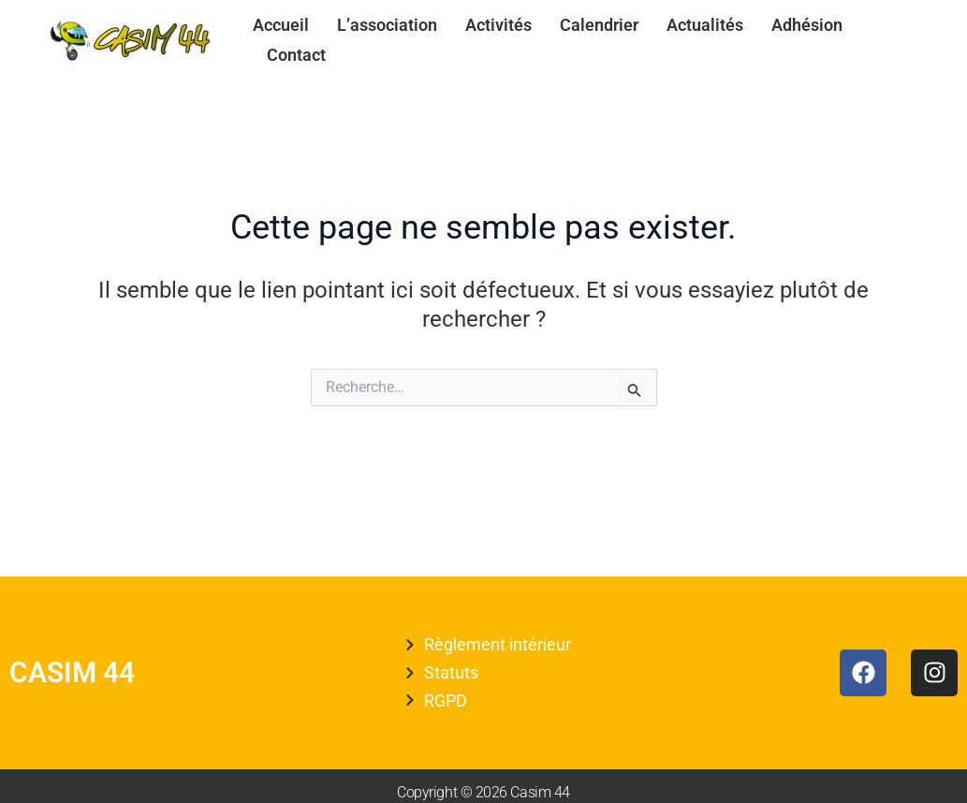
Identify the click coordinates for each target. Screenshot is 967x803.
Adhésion (806, 25)
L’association (387, 25)
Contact (296, 55)
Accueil (281, 25)
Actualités (705, 25)
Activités (498, 25)
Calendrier (599, 25)
